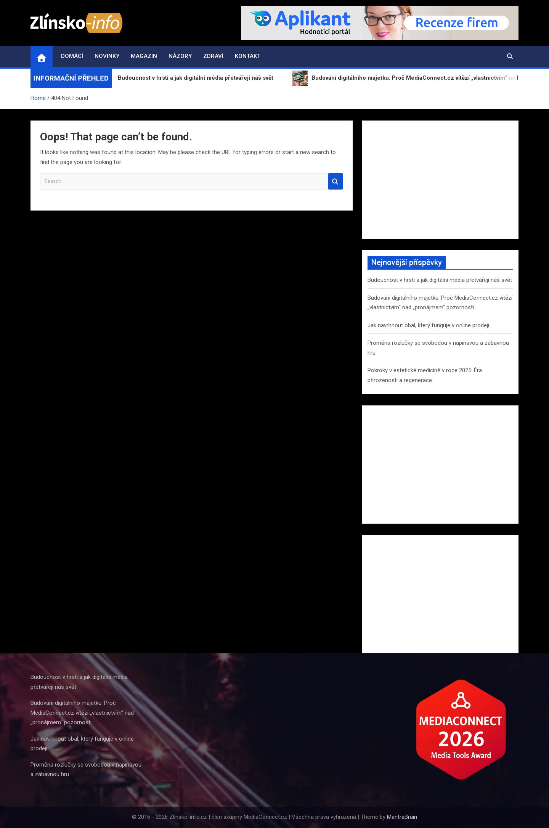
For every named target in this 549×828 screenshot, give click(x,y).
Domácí (72, 56)
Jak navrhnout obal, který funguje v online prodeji (428, 325)
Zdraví (213, 56)
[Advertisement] (440, 179)
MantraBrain (402, 817)
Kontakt (247, 56)
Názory (180, 56)
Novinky (107, 56)
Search (335, 181)
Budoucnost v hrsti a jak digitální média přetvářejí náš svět (440, 280)
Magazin (144, 56)
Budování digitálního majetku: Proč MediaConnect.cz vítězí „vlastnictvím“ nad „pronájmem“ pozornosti (82, 712)
